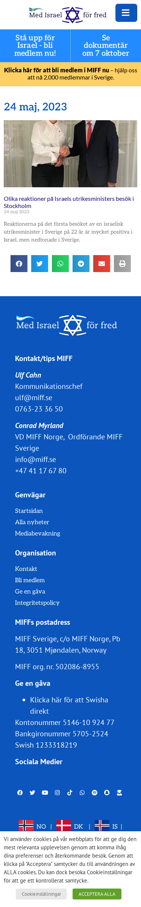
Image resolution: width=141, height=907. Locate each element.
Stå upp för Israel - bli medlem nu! (35, 46)
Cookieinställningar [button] (41, 894)
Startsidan (29, 511)
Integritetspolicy (37, 603)
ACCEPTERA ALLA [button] (97, 894)
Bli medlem (30, 580)
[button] (19, 263)
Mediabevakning (37, 533)
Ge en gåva (30, 591)
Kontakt (26, 569)
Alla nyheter (32, 522)
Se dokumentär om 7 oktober (105, 46)
